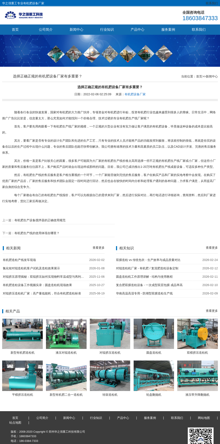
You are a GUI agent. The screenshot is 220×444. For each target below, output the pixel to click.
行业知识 (107, 29)
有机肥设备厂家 (135, 94)
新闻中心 (76, 29)
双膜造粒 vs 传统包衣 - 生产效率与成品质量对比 (148, 247)
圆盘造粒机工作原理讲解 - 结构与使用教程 (144, 264)
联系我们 (212, 3)
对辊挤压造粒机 (110, 340)
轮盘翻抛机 (153, 382)
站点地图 (15, 410)
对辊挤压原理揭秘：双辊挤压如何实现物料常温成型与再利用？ (45, 264)
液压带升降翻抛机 (197, 382)
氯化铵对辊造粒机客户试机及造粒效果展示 (31, 256)
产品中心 (137, 29)
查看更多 (99, 235)
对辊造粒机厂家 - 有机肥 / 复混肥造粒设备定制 (147, 256)
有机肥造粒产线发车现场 (19, 247)
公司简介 (46, 29)
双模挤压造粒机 (197, 340)
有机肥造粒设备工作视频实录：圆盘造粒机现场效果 (37, 272)
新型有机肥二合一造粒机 (66, 382)
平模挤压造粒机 (22, 382)
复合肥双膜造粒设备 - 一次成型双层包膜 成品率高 (149, 272)
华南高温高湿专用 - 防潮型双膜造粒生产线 (144, 281)
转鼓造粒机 (110, 382)
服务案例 (168, 29)
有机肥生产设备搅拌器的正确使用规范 (40, 220)
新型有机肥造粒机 (23, 340)
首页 (15, 29)
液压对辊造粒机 (66, 340)
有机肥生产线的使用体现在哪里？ (148, 220)
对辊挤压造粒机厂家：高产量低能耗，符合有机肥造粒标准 (42, 281)
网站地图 (204, 405)
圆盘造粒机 (153, 340)
